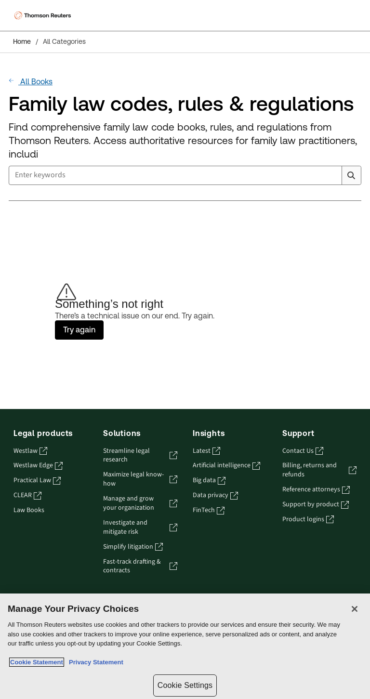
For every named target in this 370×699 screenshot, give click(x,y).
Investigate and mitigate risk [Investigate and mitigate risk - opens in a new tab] (140, 527)
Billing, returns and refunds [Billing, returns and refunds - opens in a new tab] (319, 470)
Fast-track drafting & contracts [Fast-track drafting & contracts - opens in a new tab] (140, 566)
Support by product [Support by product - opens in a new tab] (315, 504)
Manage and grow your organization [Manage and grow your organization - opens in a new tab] (140, 503)
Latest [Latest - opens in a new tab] (206, 451)
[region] (185, 646)
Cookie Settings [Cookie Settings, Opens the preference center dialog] (185, 685)
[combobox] (185, 175)
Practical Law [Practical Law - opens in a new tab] (37, 480)
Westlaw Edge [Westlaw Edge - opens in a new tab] (38, 465)
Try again (79, 329)
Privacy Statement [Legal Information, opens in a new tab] (94, 662)
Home (22, 41)
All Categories (64, 41)
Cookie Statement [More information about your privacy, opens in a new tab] (36, 662)
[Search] (351, 175)
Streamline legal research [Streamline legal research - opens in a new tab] (140, 456)
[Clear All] (332, 175)
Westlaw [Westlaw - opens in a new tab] (30, 451)
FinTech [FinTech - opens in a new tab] (209, 510)
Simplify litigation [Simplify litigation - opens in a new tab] (133, 547)
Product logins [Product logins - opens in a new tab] (308, 519)
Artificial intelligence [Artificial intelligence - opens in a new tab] (226, 465)
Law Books (28, 510)
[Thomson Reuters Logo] (44, 15)
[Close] (354, 609)
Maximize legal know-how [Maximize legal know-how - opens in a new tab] (140, 479)
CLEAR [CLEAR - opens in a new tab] (27, 495)
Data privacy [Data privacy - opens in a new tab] (215, 495)
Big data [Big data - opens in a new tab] (209, 480)
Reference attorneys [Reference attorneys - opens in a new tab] (316, 489)
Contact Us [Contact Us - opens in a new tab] (302, 451)
